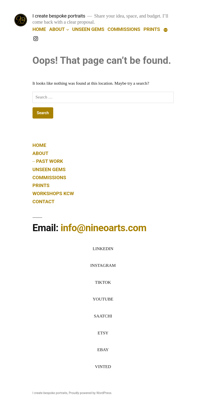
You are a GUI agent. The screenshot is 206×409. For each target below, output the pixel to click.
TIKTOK (103, 282)
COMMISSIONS (123, 29)
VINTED (103, 366)
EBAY (103, 349)
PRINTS (152, 29)
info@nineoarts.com (103, 228)
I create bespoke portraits (59, 16)
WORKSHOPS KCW (53, 193)
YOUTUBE (103, 299)
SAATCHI (103, 316)
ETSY (103, 333)
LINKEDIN (103, 248)
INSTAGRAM (103, 265)
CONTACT (44, 201)
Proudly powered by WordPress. (90, 393)
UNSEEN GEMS (88, 29)
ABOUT (57, 29)
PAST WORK (49, 161)
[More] (165, 30)
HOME (39, 29)
